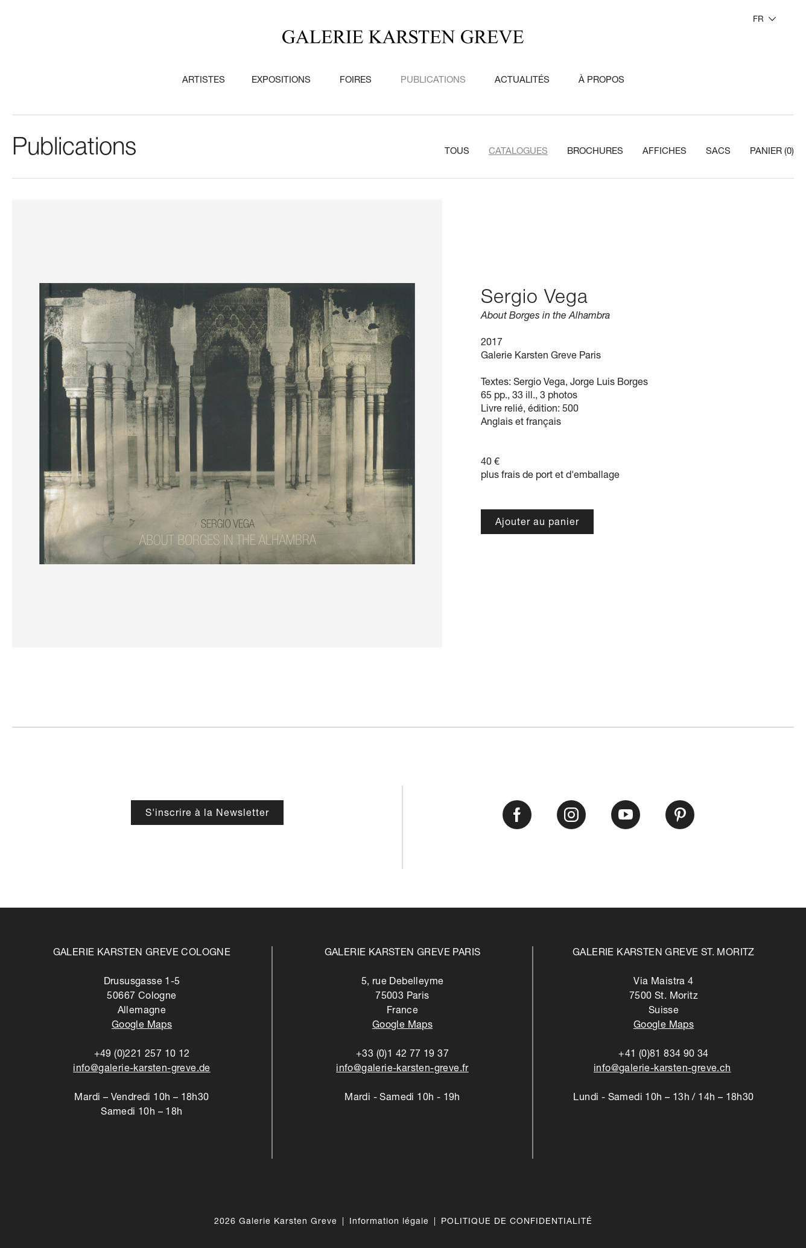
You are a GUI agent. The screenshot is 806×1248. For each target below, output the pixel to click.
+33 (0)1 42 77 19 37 (402, 1055)
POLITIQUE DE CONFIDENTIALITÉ (516, 1222)
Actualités (522, 80)
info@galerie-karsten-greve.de (142, 1069)
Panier (772, 151)
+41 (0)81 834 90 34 (663, 1055)
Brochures (595, 151)
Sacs (718, 151)
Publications (433, 80)
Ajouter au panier (537, 523)
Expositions (281, 80)
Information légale (389, 1222)
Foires (356, 80)
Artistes (203, 80)
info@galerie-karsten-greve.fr (402, 1069)
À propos (601, 80)
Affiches (665, 151)
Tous (457, 151)
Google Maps (142, 1026)
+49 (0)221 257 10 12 (142, 1055)
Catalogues (518, 151)
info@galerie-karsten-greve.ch (662, 1069)
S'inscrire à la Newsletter (207, 814)
